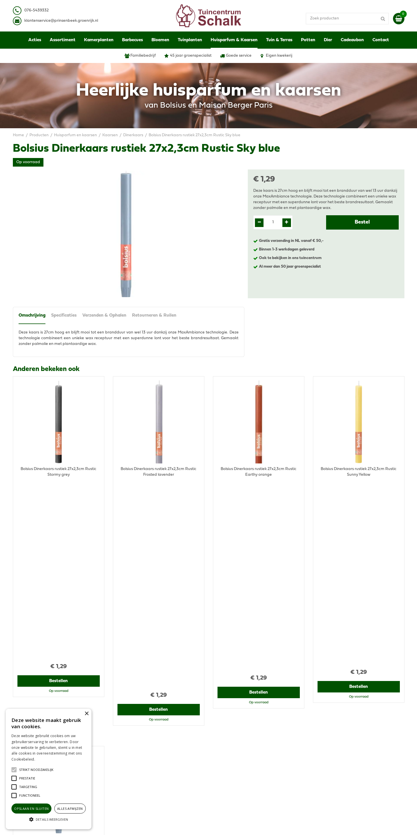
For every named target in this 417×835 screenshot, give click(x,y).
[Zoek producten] (347, 18)
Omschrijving (32, 315)
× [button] (86, 714)
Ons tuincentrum (328, 769)
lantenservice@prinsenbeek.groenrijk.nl (62, 21)
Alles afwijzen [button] (70, 808)
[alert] (48, 769)
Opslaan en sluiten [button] (31, 808)
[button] (36, 769)
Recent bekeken (37, 529)
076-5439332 (129, 740)
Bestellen (58, 501)
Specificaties (64, 315)
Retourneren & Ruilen (154, 315)
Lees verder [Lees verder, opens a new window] (45, 759)
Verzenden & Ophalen (104, 315)
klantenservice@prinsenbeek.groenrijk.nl (155, 746)
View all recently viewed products (43, 689)
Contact (320, 763)
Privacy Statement (330, 732)
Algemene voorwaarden (335, 726)
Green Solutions (230, 825)
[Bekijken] (398, 18)
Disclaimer (322, 737)
